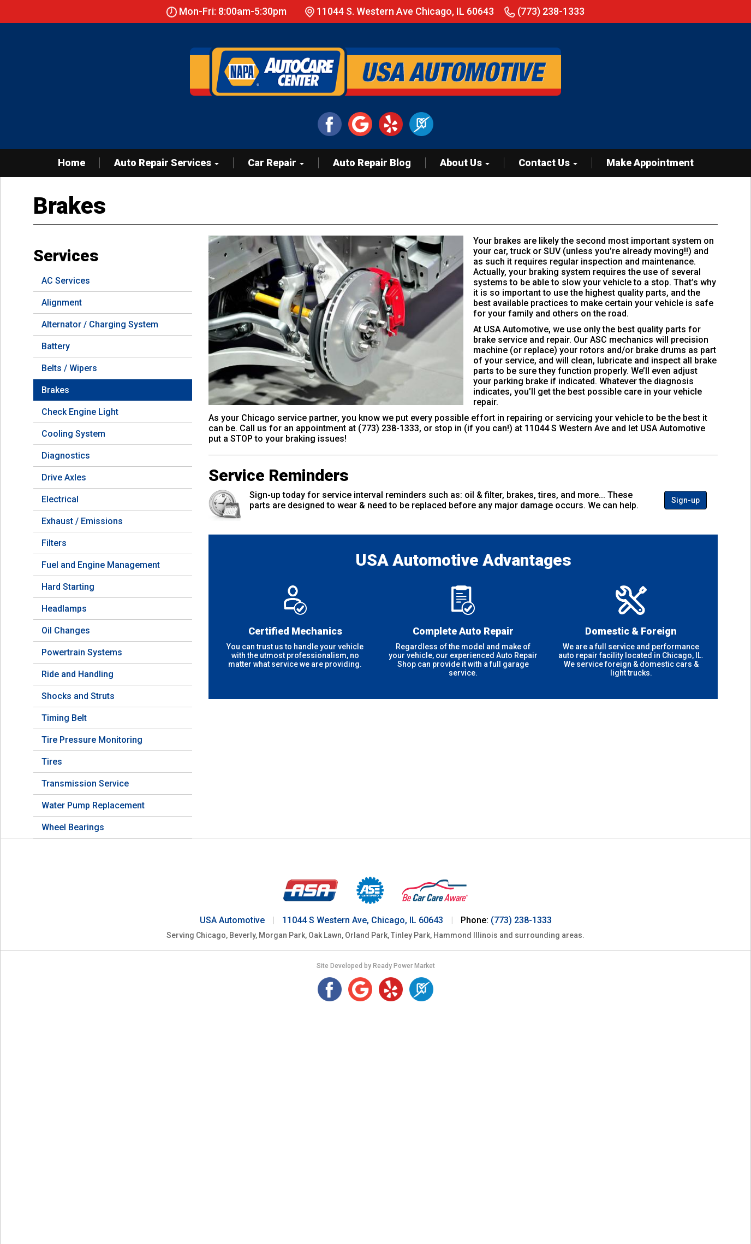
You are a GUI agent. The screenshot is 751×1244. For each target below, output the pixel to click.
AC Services (65, 280)
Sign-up (685, 500)
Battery (55, 346)
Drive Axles (63, 477)
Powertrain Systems (81, 652)
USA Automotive (232, 920)
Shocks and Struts (78, 696)
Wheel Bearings (72, 827)
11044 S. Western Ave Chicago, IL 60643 (405, 11)
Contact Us (547, 162)
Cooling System (73, 434)
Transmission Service (85, 783)
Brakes (55, 390)
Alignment (61, 302)
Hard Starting (67, 587)
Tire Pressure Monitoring (91, 740)
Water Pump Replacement (93, 805)
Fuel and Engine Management (100, 565)
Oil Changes (65, 630)
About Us (465, 162)
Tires (51, 761)
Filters (54, 543)
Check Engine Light (79, 412)
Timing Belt (64, 718)
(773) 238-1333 (544, 11)
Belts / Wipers (69, 368)
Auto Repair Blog (372, 162)
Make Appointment (650, 162)
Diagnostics (65, 455)
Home (71, 162)
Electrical (60, 499)
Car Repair (276, 162)
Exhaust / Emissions (82, 521)
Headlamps (64, 608)
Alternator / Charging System (99, 324)
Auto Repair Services (166, 162)
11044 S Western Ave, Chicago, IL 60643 (362, 920)
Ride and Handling (77, 674)
